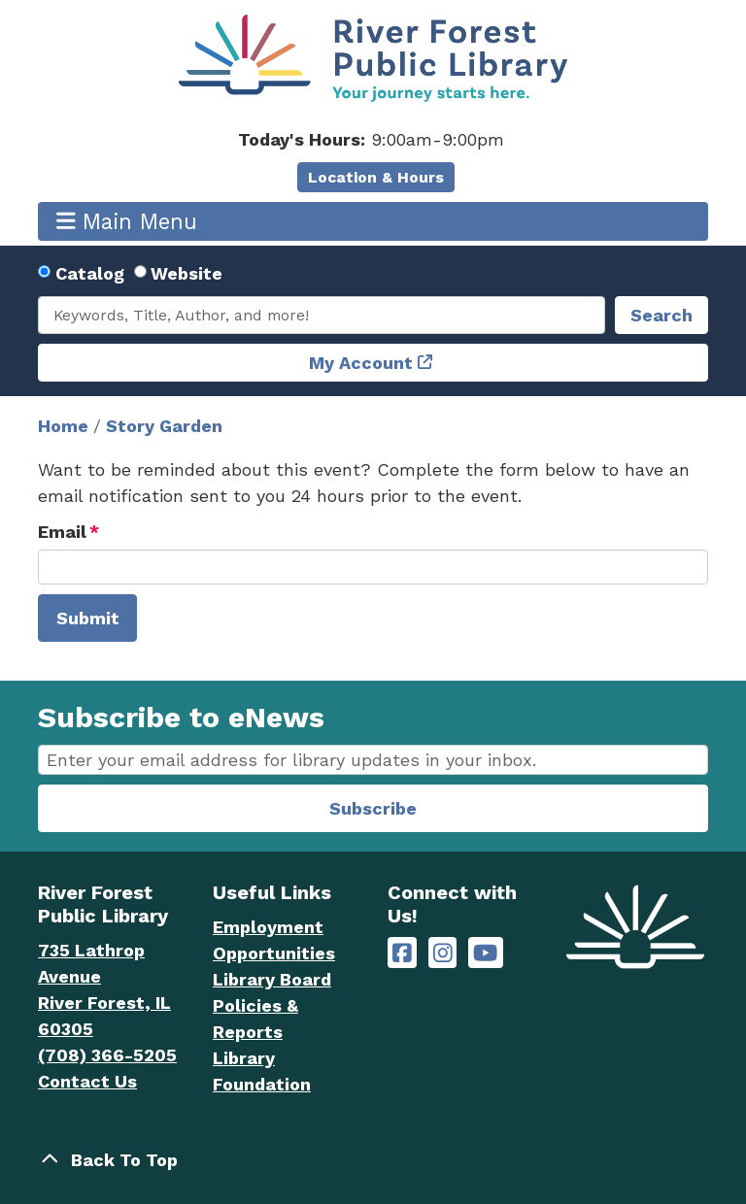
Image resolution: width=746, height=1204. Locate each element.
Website (186, 273)
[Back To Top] (373, 1160)
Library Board (272, 979)
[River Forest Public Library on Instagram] (443, 953)
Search (661, 315)
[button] (370, 139)
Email (62, 531)
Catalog (89, 273)
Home (63, 426)
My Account (361, 362)
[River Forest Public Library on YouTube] (485, 953)
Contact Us (87, 1081)
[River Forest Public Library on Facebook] (402, 953)
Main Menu (127, 221)
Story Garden (164, 426)
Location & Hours (376, 177)
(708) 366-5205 (107, 1055)
